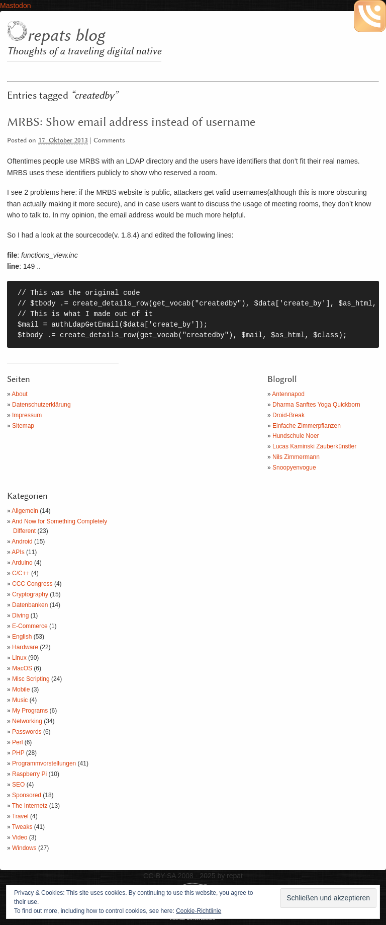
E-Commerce (30, 626)
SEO (18, 784)
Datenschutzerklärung (41, 404)
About (19, 394)
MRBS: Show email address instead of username (131, 122)
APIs (18, 552)
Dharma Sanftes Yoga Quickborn (316, 404)
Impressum (27, 415)
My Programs (30, 710)
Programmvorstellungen (44, 763)
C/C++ (21, 573)
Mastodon (15, 6)
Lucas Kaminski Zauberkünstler (314, 446)
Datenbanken (30, 604)
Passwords (27, 731)
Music (20, 700)
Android (22, 541)
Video (19, 837)
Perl (17, 742)
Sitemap (23, 425)
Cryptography (30, 594)
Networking (27, 721)
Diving (20, 615)
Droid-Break (288, 415)
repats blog (66, 35)
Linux (19, 657)
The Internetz (30, 805)
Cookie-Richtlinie (198, 910)
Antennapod (288, 394)
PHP (18, 752)
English (22, 636)
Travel (20, 816)
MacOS (22, 668)
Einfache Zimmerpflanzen (306, 425)
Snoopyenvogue (294, 467)
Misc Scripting (31, 678)
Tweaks (22, 826)
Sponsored (26, 795)
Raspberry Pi (29, 774)
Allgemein (25, 510)
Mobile (21, 689)
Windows (24, 848)
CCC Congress (32, 583)
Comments (109, 140)
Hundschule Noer (295, 435)
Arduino (22, 562)
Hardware (25, 647)
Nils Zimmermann (296, 456)
